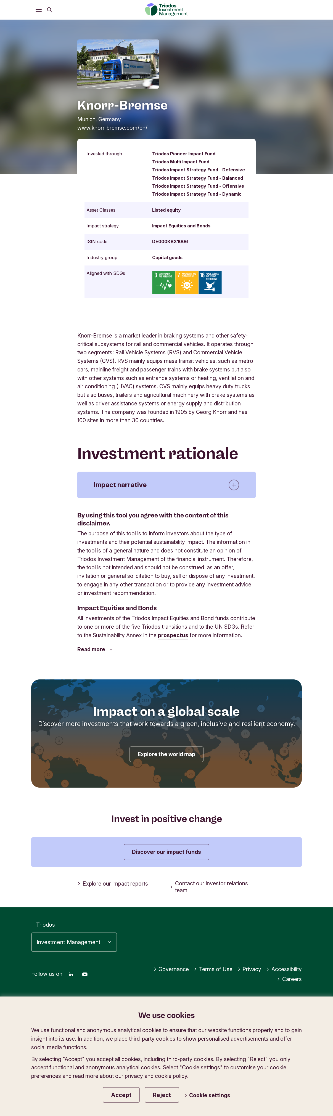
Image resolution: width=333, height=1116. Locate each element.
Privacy (249, 969)
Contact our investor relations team (209, 887)
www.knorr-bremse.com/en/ (112, 127)
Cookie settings (207, 1095)
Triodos (45, 924)
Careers (289, 979)
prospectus (173, 635)
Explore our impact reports (112, 883)
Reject (162, 1094)
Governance (171, 969)
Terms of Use (213, 969)
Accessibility (284, 969)
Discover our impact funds (166, 852)
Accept (121, 1094)
